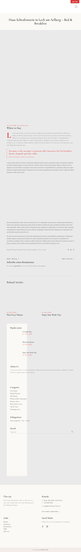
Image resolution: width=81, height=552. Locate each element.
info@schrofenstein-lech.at (52, 506)
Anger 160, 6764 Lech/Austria (53, 500)
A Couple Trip (26, 332)
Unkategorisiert (15, 409)
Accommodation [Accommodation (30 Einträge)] (15, 421)
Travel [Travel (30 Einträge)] (27, 421)
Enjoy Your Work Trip (51, 314)
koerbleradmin (24, 125)
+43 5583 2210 (48, 503)
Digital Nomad (12, 250)
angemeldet (17, 266)
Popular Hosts (21, 250)
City (39, 250)
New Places (13, 396)
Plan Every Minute (15, 314)
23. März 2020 (11, 125)
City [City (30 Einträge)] (23, 421)
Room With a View (16, 404)
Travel (44, 250)
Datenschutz (7, 526)
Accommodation (32, 250)
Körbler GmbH (44, 549)
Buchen (6, 522)
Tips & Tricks (14, 407)
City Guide (13, 391)
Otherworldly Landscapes (18, 399)
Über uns (6, 531)
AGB (5, 529)
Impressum (7, 524)
